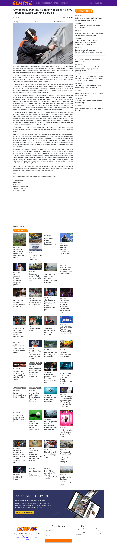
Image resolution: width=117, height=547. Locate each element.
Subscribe (58, 541)
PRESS (56, 3)
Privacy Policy (25, 537)
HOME (38, 3)
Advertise (34, 537)
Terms (17, 537)
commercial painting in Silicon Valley (49, 168)
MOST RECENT (47, 3)
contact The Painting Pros (27, 109)
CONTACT (64, 3)
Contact (27, 539)
